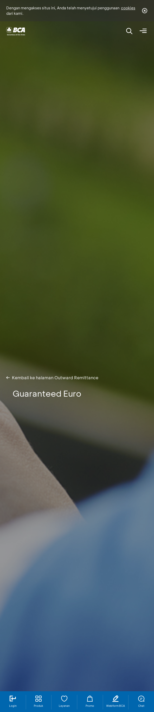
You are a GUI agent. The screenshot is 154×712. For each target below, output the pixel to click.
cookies (128, 7)
